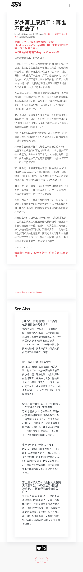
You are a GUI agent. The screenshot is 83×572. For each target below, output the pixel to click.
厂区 (52, 34)
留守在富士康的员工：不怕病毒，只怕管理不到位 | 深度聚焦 (41, 405)
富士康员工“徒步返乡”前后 (37, 362)
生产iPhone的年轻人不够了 (38, 444)
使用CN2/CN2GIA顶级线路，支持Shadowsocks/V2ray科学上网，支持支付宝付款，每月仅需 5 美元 (41, 45)
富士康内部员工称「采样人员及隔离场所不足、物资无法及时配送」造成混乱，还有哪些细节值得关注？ (41, 487)
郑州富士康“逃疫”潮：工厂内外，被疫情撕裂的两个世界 (41, 323)
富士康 (47, 34)
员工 (63, 34)
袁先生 (58, 34)
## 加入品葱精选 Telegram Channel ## (37, 52)
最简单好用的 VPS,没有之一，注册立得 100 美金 (41, 254)
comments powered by (28, 292)
